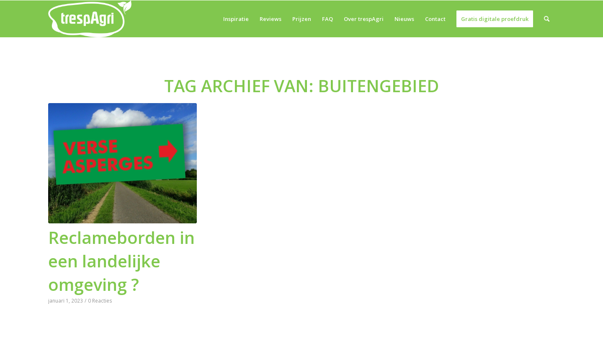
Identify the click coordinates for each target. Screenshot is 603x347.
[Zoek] (547, 18)
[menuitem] (236, 18)
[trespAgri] (89, 18)
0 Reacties (100, 300)
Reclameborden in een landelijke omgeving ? (121, 261)
